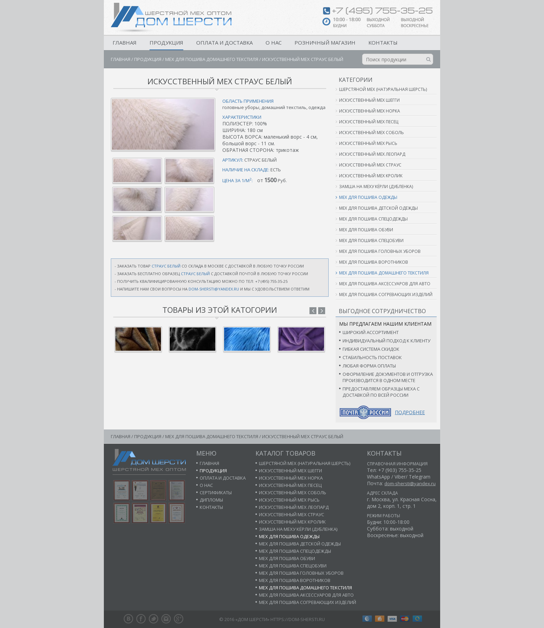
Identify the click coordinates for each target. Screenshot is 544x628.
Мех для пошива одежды (368, 197)
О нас (274, 42)
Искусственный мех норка (369, 111)
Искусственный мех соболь (371, 132)
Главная (125, 42)
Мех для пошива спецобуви (371, 240)
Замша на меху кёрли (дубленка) (376, 186)
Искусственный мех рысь (368, 143)
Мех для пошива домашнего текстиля (211, 59)
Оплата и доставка (224, 42)
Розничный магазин (324, 42)
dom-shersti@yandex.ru (214, 289)
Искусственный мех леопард (372, 154)
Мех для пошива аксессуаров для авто (384, 284)
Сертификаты (216, 492)
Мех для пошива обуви (366, 230)
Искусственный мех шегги (369, 100)
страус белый (166, 266)
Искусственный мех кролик (371, 176)
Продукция (166, 42)
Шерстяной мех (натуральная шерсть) (383, 89)
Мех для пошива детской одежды (378, 208)
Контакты (383, 42)
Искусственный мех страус (370, 165)
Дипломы (211, 500)
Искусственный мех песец (368, 122)
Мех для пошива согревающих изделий (385, 294)
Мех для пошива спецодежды (373, 219)
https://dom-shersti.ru (297, 619)
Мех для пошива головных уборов (380, 251)
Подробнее (410, 412)
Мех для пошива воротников (373, 262)
